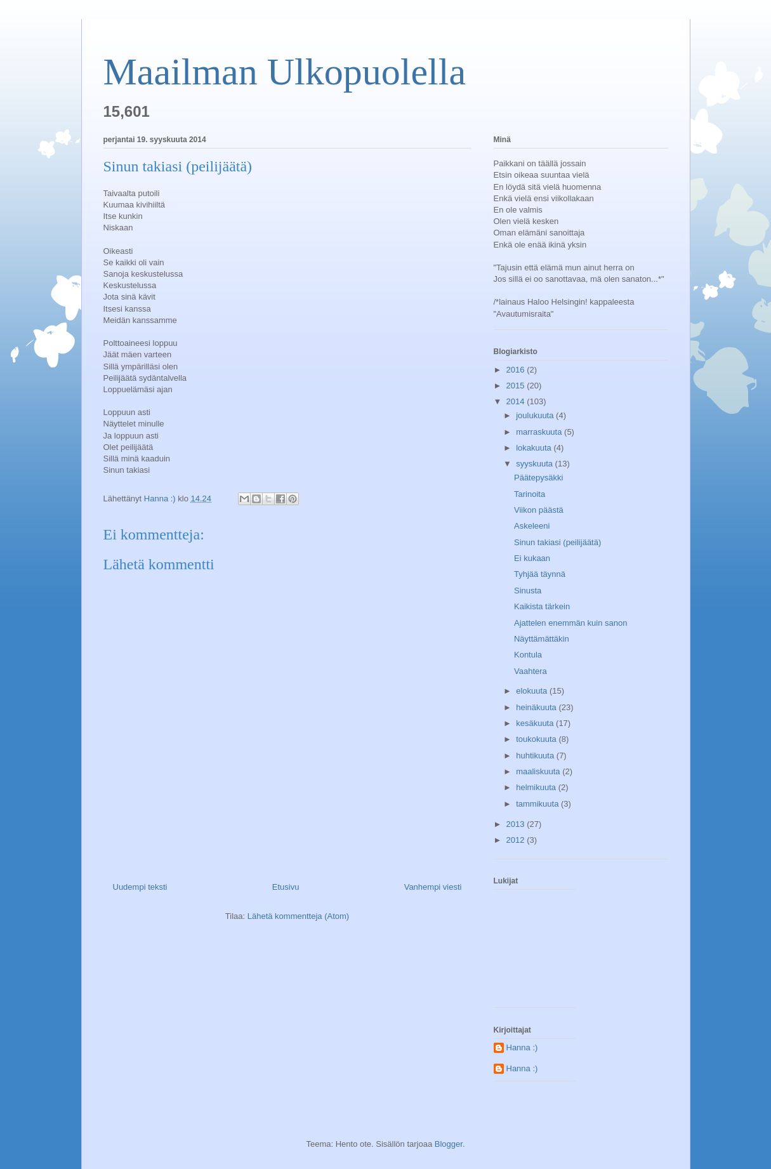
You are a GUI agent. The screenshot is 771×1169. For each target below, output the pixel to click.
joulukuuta (536, 415)
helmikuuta (537, 787)
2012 (516, 840)
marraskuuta (540, 432)
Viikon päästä (538, 510)
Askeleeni (532, 526)
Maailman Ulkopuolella (284, 72)
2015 (516, 385)
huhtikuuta (536, 755)
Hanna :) (522, 1047)
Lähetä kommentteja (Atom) (298, 916)
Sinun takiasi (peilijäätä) (557, 542)
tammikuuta (538, 804)
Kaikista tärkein (542, 606)
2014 (516, 401)
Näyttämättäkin (541, 639)
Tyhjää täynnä (539, 574)
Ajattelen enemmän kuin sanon (571, 623)
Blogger (449, 1144)
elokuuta (533, 691)
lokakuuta (534, 447)
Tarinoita (529, 494)
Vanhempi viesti (433, 887)
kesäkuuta (536, 723)
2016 (516, 369)
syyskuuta (535, 463)
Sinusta (527, 590)
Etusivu (286, 887)
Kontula (528, 654)
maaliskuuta (539, 771)
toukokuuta (537, 739)
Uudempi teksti (140, 887)
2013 (516, 824)
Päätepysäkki (538, 477)
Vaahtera (530, 671)
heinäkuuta (537, 707)
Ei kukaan (532, 558)
